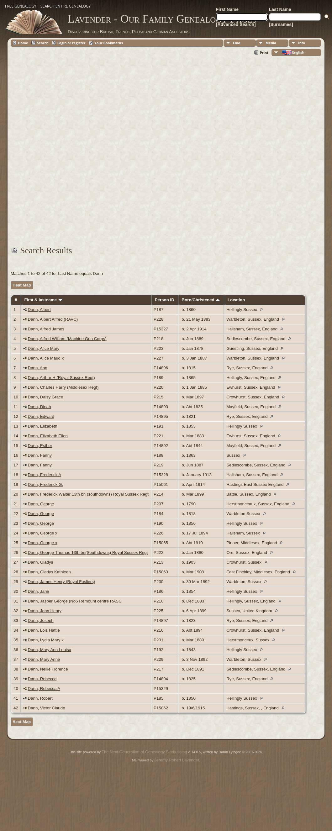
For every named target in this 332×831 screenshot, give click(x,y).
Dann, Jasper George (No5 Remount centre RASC (75, 601)
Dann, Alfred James (46, 329)
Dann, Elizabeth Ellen (48, 436)
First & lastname (43, 299)
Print (264, 52)
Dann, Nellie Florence (48, 669)
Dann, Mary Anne (44, 659)
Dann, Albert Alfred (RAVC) (53, 319)
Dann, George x (42, 533)
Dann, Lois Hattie (44, 630)
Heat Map (22, 285)
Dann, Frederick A (44, 474)
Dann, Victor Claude (46, 708)
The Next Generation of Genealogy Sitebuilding (144, 751)
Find (236, 42)
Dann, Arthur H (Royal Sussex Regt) (61, 377)
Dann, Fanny (40, 455)
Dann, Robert (40, 698)
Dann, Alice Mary (44, 348)
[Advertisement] (165, 154)
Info (301, 42)
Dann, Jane (38, 591)
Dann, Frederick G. (45, 484)
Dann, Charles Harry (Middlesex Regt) (63, 387)
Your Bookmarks (108, 42)
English (292, 52)
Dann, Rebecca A (44, 688)
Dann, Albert (39, 309)
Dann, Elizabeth (42, 426)
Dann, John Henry (44, 610)
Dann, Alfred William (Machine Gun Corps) (67, 338)
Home (23, 42)
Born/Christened (201, 299)
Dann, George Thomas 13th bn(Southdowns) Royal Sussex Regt (88, 552)
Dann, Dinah (39, 406)
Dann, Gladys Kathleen (49, 572)
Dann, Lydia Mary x (46, 640)
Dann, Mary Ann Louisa (49, 649)
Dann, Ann (37, 368)
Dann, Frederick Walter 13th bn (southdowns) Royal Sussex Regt (88, 494)
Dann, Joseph (41, 620)
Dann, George (41, 504)
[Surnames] (281, 24)
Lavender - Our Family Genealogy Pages (162, 19)
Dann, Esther (40, 445)
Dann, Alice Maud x (46, 358)
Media (271, 42)
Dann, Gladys (40, 562)
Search (43, 42)
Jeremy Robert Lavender (176, 760)
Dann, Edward (41, 416)
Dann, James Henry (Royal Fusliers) (61, 581)
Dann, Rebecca (42, 678)
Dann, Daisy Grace (45, 397)
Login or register (71, 42)
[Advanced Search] (236, 24)
